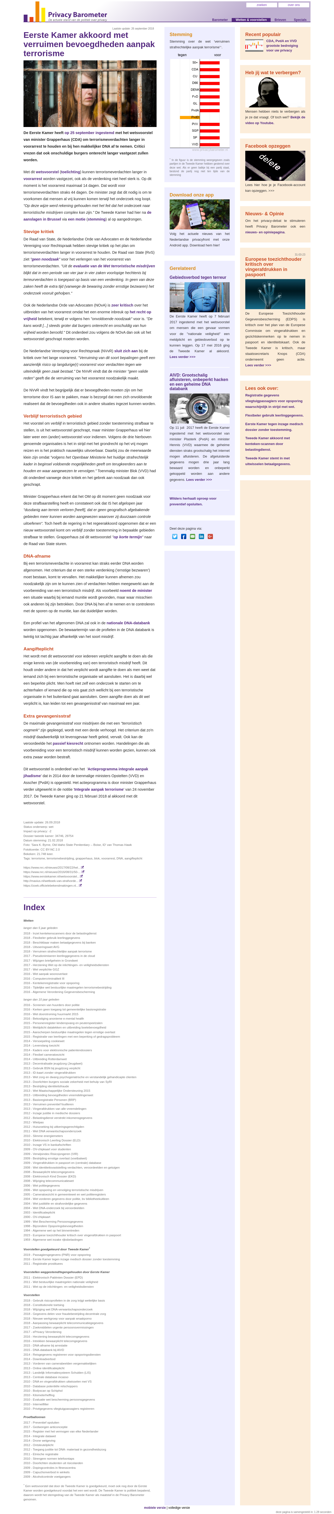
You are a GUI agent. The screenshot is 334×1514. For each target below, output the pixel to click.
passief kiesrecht (68, 743)
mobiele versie (155, 1508)
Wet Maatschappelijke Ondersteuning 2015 (61, 1090)
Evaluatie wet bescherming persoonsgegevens (64, 1399)
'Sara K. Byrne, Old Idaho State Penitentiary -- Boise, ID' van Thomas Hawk (81, 844)
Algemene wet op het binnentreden (56, 1230)
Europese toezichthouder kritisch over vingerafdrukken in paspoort (77, 1235)
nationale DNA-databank (128, 623)
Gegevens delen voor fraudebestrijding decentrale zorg (69, 1313)
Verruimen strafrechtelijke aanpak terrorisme (62, 951)
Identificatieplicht (44, 1212)
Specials (300, 20)
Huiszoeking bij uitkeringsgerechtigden (58, 1126)
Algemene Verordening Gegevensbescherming (64, 991)
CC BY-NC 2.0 (50, 849)
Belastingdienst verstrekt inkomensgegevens (62, 1117)
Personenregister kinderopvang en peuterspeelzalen (68, 1023)
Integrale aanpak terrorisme (99, 789)
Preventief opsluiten (46, 1422)
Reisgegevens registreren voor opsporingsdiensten (67, 1354)
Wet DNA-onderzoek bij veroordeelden (58, 1208)
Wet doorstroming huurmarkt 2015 (56, 1014)
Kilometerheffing (44, 1395)
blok (97, 858)
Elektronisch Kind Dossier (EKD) (54, 1176)
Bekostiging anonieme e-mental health (58, 1018)
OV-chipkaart (41, 1216)
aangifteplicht (133, 858)
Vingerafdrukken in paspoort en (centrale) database (67, 1162)
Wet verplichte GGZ (46, 969)
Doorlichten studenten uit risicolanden (58, 1463)
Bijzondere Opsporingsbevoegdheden (58, 1226)
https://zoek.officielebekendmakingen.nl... (52, 885)
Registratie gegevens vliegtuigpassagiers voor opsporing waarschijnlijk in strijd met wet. (274, 401)
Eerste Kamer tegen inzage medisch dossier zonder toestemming (76, 1259)
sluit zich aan (126, 351)
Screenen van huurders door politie (56, 1005)
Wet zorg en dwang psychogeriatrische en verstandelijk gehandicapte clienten (84, 1077)
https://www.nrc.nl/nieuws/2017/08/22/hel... (53, 867)
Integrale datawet (44, 1436)
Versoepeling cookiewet (48, 1041)
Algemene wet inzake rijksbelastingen (58, 1239)
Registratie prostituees (48, 1263)
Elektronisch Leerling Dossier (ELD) (56, 1140)
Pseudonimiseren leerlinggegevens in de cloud (64, 955)
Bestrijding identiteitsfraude (51, 1086)
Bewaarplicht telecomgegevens (53, 1172)
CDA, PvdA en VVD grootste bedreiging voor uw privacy (282, 45)
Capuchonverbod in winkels (51, 1472)
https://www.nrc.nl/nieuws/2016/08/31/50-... (54, 872)
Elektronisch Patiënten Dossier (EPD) (58, 1277)
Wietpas (38, 1122)
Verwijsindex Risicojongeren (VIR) (55, 1153)
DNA (120, 858)
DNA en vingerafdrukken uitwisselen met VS (62, 1381)
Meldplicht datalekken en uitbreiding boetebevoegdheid (69, 1027)
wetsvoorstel (47, 172)
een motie (76, 219)
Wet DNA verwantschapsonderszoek (57, 1131)
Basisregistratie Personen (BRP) (54, 1099)
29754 (69, 835)
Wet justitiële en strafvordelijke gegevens (60, 1203)
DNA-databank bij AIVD (48, 1349)
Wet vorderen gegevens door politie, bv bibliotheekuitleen (71, 1198)
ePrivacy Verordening (47, 1331)
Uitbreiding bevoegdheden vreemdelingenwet (63, 1095)
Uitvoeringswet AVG (46, 947)
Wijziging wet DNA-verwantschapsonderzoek (63, 1309)
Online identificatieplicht (48, 1368)
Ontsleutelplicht (43, 1445)
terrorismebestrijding (60, 858)
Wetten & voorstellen (251, 20)
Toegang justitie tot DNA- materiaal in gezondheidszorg (69, 1449)
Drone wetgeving (44, 1440)
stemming (96, 219)
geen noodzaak (45, 259)
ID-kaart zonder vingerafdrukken (54, 1072)
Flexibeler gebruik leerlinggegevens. (274, 415)
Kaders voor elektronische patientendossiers (62, 1050)
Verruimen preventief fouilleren (53, 1104)
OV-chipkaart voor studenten (52, 1149)
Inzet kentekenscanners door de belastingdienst (65, 933)
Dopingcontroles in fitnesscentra (54, 1467)
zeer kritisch (122, 305)
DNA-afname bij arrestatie (50, 1345)
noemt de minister (136, 590)
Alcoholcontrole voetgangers (51, 1476)
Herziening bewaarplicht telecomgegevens (61, 1336)
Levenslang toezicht (46, 1045)
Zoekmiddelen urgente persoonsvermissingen (63, 1327)
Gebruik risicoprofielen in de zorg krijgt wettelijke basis (69, 1300)
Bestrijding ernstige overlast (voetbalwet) (60, 1158)
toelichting (70, 172)
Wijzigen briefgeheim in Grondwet (55, 960)
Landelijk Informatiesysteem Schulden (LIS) (62, 1372)
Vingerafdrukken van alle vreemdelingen (59, 1108)
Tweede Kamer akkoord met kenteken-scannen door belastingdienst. (267, 444)
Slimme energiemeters (48, 1135)
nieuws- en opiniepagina (264, 232)
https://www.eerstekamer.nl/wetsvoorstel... (53, 876)
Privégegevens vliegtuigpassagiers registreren (63, 1408)
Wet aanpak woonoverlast (50, 973)
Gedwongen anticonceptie (50, 1427)
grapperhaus (84, 858)
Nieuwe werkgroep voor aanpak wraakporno (62, 1318)
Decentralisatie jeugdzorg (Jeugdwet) (57, 1063)
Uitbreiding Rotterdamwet (50, 1059)
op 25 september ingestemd (89, 133)
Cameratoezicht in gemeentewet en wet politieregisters (69, 1194)
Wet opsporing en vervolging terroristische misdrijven (68, 1190)
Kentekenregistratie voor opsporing (56, 983)
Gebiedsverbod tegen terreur (198, 277)
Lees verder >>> (182, 357)
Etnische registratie (45, 1454)
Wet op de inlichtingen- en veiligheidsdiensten (63, 1286)
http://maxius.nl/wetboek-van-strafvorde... (52, 880)
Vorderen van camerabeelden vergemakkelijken (64, 1363)
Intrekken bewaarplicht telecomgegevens (60, 1341)
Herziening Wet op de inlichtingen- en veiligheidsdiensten (71, 965)
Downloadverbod (44, 1359)
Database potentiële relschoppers (55, 1386)
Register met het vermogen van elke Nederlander (66, 1431)
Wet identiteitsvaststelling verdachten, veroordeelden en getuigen (76, 1167)
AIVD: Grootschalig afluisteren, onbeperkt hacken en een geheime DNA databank (199, 382)
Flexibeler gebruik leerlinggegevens (56, 937)
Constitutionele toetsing (48, 1305)
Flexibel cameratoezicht (48, 1054)
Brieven (280, 20)
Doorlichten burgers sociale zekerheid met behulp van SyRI (72, 1081)
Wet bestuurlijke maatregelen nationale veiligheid (65, 1282)
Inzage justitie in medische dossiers (56, 1113)
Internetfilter (41, 1404)
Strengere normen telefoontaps (53, 1458)
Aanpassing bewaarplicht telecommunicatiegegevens (68, 1323)
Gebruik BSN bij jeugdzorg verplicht (56, 1068)
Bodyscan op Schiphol (48, 1390)
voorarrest (32, 179)
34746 (59, 835)
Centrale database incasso (50, 1377)
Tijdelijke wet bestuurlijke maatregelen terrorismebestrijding (72, 987)
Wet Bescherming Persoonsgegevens (58, 1221)
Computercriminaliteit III (48, 978)
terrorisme (38, 858)
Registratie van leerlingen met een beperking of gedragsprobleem (76, 1036)
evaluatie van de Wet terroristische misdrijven (114, 266)
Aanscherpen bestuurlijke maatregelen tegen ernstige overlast (74, 1032)
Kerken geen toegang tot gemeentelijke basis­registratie (69, 1009)
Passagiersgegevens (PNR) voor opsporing (62, 1254)
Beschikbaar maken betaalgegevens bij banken (64, 942)
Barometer (220, 20)
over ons (294, 5)
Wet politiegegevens (46, 1185)
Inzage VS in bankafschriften (52, 1144)
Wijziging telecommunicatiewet (53, 1180)
